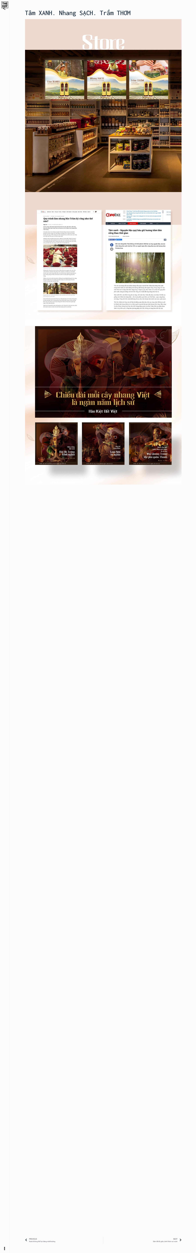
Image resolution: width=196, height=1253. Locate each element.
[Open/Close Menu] (5, 1248)
